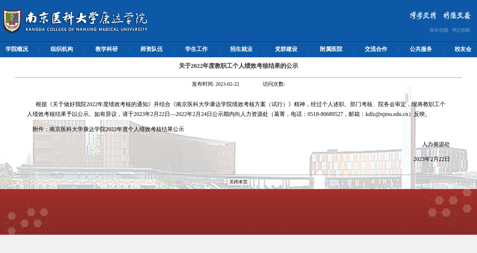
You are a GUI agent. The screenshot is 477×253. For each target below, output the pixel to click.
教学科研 (106, 49)
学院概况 (17, 49)
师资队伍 (151, 49)
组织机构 (62, 49)
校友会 (463, 49)
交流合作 (376, 49)
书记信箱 (461, 30)
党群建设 (286, 49)
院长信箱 (439, 30)
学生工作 (196, 49)
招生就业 (241, 49)
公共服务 (421, 49)
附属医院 (331, 49)
